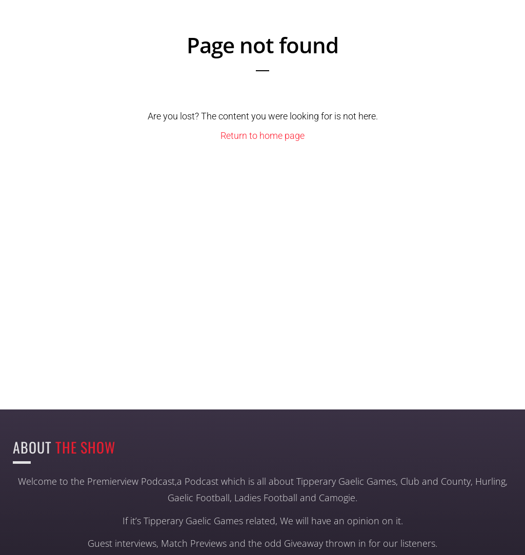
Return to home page (262, 135)
